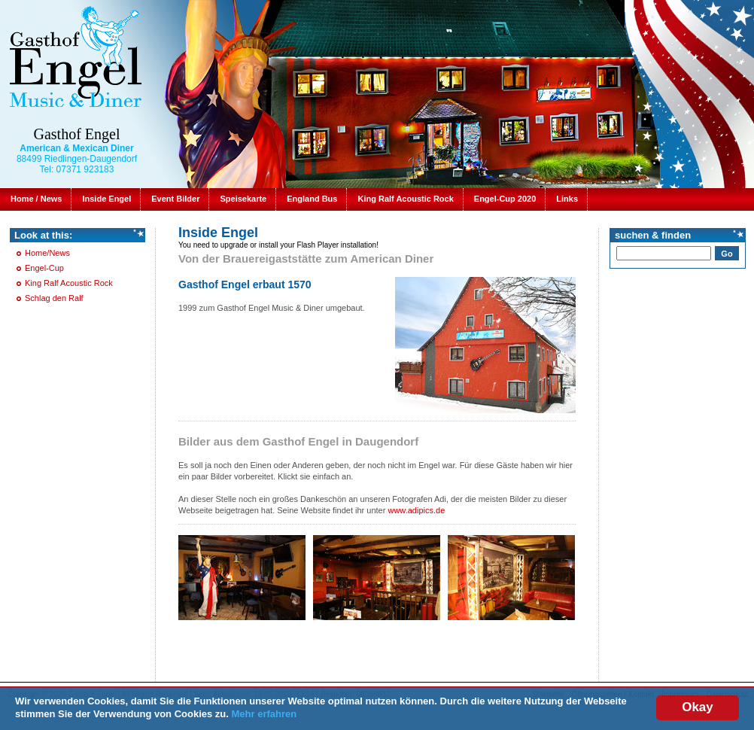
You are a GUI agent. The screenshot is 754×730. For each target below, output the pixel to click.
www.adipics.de (416, 510)
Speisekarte (243, 198)
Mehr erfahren (264, 713)
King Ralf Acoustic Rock (405, 198)
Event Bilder (175, 198)
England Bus (312, 198)
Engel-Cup (44, 267)
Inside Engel (106, 198)
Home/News (47, 252)
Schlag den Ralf (54, 298)
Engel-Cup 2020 (505, 198)
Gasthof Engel (77, 134)
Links (567, 198)
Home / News (36, 198)
